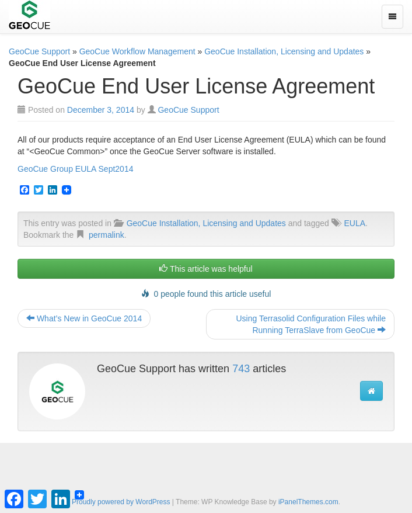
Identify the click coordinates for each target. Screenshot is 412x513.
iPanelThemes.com (308, 502)
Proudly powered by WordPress (121, 502)
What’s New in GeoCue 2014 (84, 318)
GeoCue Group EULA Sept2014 (75, 169)
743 (241, 369)
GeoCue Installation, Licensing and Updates (284, 51)
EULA (354, 223)
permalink (106, 235)
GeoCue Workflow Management (137, 51)
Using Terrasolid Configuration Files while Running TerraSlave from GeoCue (311, 324)
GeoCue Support (39, 51)
